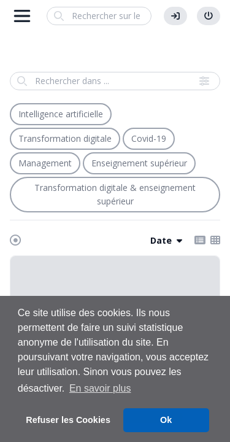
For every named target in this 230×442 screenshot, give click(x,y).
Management (45, 163)
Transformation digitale (65, 138)
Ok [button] (166, 420)
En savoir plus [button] (100, 388)
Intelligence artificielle (60, 114)
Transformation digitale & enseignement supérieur (115, 194)
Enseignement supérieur (139, 163)
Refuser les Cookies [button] (68, 420)
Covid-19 (148, 138)
